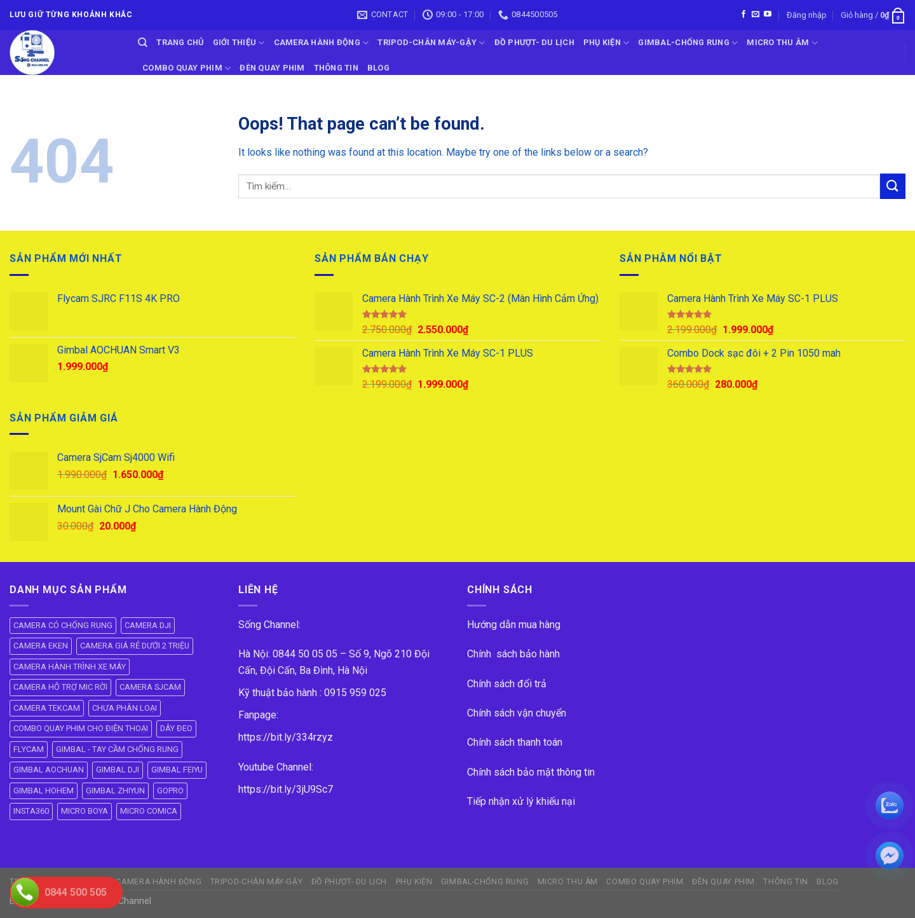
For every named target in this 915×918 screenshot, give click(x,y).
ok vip (166, 901)
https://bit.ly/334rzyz (285, 737)
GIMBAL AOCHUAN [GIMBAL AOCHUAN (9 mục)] (48, 769)
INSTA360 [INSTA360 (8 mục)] (31, 811)
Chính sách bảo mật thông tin (531, 772)
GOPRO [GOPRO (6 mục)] (170, 790)
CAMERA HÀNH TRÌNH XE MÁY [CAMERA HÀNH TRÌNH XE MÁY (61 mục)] (69, 666)
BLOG (378, 67)
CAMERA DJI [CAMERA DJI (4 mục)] (148, 625)
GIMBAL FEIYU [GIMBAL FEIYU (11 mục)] (177, 769)
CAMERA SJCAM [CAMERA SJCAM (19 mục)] (150, 687)
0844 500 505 (75, 892)
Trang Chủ (179, 42)
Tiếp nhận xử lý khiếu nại (521, 801)
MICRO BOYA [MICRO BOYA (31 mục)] (84, 811)
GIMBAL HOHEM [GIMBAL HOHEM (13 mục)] (43, 790)
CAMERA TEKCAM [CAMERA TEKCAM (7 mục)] (46, 708)
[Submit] (892, 186)
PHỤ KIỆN (606, 43)
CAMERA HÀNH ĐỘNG (321, 43)
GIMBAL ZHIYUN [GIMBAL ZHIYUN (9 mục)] (115, 790)
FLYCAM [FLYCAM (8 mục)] (28, 749)
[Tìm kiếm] (142, 43)
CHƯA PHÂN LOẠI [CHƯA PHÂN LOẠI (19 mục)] (124, 708)
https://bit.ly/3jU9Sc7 (285, 789)
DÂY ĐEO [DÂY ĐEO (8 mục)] (176, 728)
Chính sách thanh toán (514, 742)
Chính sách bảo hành (513, 654)
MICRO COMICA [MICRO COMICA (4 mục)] (148, 811)
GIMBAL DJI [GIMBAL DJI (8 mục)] (117, 769)
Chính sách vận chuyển (516, 713)
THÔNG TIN (336, 67)
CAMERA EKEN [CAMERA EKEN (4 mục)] (40, 645)
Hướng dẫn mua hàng (513, 625)
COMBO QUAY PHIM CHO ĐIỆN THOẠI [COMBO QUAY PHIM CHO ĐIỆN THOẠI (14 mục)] (80, 728)
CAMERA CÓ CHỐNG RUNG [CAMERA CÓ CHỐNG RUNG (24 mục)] (62, 625)
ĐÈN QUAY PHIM (272, 67)
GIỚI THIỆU (239, 43)
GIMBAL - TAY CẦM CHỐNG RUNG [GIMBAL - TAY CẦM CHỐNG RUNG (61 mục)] (117, 749)
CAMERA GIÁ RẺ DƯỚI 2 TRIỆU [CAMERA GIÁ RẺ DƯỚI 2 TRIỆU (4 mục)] (134, 645)
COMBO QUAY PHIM (186, 68)
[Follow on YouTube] (767, 14)
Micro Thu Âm (782, 43)
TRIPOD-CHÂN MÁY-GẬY (431, 43)
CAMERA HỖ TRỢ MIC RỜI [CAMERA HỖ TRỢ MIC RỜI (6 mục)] (60, 687)
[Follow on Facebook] (743, 14)
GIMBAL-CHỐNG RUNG (688, 43)
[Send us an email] (755, 14)
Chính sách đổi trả (506, 684)
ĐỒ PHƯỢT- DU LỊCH (534, 42)
